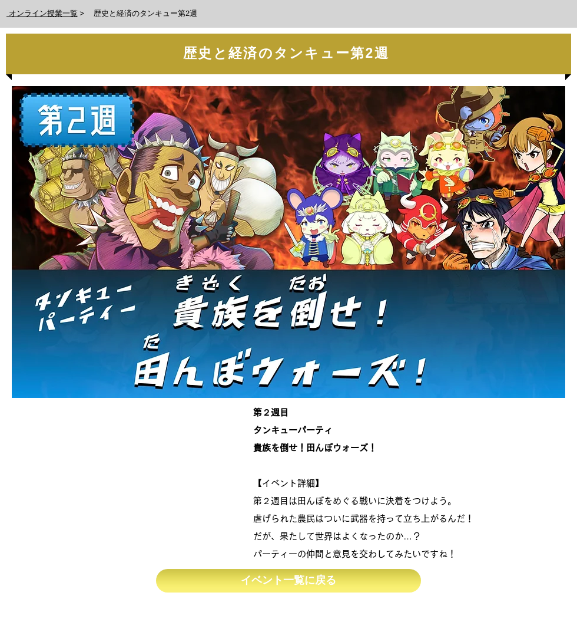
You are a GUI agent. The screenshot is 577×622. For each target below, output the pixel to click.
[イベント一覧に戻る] (288, 581)
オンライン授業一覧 (42, 13)
